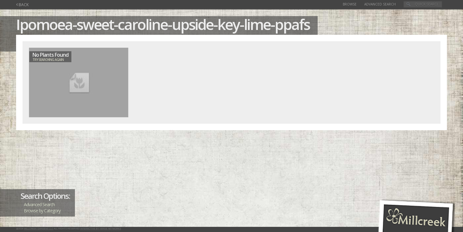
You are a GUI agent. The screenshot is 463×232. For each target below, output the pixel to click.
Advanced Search (380, 4)
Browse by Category (42, 211)
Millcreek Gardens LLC (38, 228)
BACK (22, 4)
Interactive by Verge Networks (100, 228)
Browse (350, 4)
